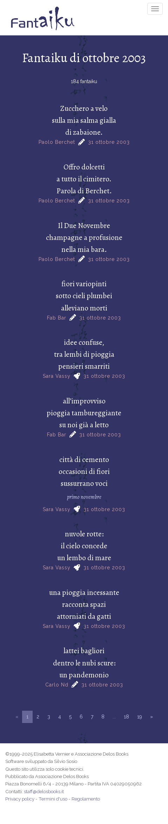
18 (126, 716)
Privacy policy (19, 799)
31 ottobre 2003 (109, 142)
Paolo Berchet (57, 142)
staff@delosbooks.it (44, 791)
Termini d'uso (53, 799)
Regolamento (86, 799)
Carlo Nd (56, 685)
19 (139, 716)
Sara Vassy (56, 376)
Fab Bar (56, 318)
